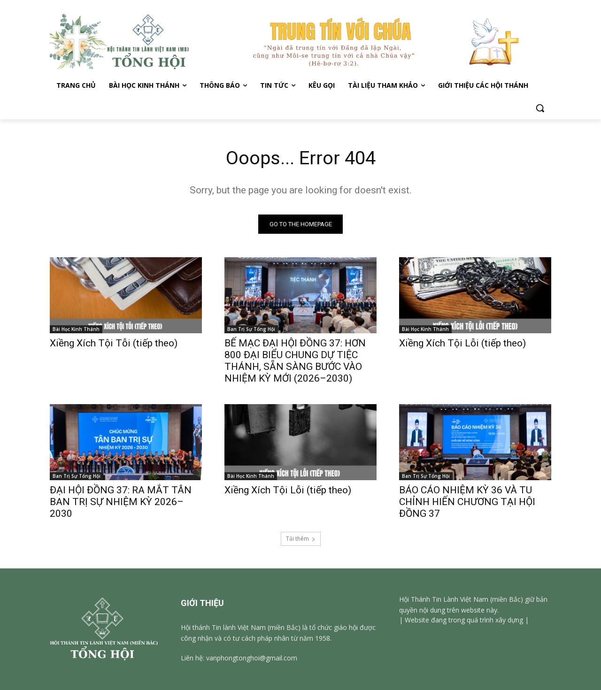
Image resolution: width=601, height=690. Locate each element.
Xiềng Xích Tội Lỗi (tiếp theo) (463, 343)
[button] (540, 108)
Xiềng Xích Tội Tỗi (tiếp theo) (113, 343)
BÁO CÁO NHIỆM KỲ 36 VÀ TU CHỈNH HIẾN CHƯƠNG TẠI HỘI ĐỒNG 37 (467, 501)
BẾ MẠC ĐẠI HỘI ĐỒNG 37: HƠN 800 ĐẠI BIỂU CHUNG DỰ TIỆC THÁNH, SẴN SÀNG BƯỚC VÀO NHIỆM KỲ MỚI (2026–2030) (295, 360)
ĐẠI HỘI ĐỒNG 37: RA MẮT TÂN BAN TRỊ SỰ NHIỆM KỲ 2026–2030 (121, 501)
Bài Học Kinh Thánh (76, 329)
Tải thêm (301, 539)
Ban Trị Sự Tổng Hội (251, 329)
